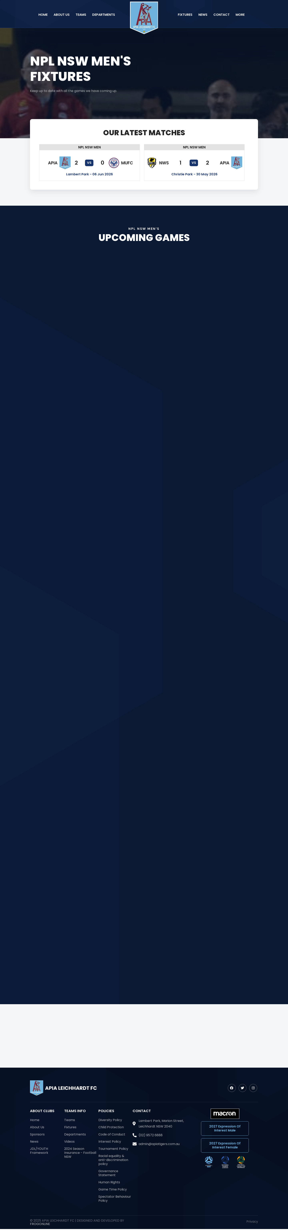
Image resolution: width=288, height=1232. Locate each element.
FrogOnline (40, 1224)
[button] (89, 147)
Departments (103, 14)
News (202, 14)
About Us (62, 14)
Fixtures (185, 14)
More (240, 14)
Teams (81, 14)
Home (43, 14)
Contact (221, 14)
